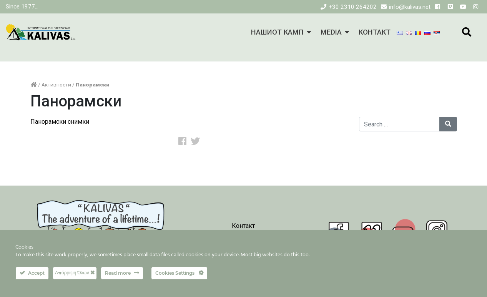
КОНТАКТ (375, 32)
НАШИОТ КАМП (277, 32)
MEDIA (331, 32)
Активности (56, 84)
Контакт (243, 225)
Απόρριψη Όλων (75, 272)
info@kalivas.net (409, 6)
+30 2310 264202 (353, 6)
